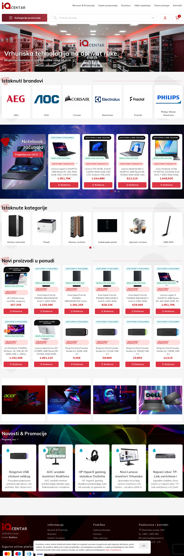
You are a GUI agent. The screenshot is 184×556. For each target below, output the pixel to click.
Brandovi (52, 533)
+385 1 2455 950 (149, 533)
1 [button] (112, 192)
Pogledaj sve (10, 439)
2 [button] (115, 192)
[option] (92, 48)
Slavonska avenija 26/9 (152, 529)
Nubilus (13, 537)
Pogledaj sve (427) (28, 154)
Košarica (64, 184)
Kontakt (177, 5)
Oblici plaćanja (142, 5)
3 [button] (119, 192)
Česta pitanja (161, 5)
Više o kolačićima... (114, 550)
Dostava (126, 5)
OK (143, 545)
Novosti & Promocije (84, 5)
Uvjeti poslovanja (107, 5)
